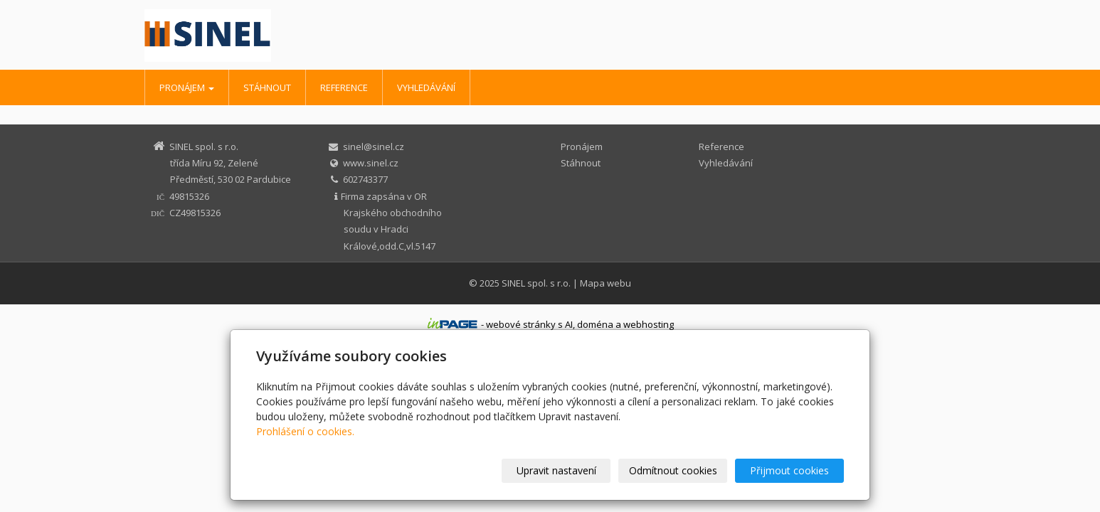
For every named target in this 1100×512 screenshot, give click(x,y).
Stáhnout (267, 87)
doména (595, 324)
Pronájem (186, 87)
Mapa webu (605, 283)
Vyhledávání (426, 87)
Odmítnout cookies (673, 470)
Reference (344, 87)
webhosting (648, 324)
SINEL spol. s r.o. (536, 283)
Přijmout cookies (789, 470)
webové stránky (521, 324)
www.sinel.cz (370, 162)
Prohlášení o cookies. (305, 431)
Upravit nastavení (556, 470)
